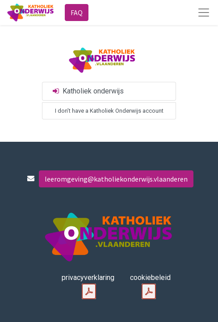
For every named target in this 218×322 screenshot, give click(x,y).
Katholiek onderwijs (87, 91)
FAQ (77, 12)
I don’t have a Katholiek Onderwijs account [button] (109, 110)
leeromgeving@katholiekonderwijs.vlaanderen (116, 178)
